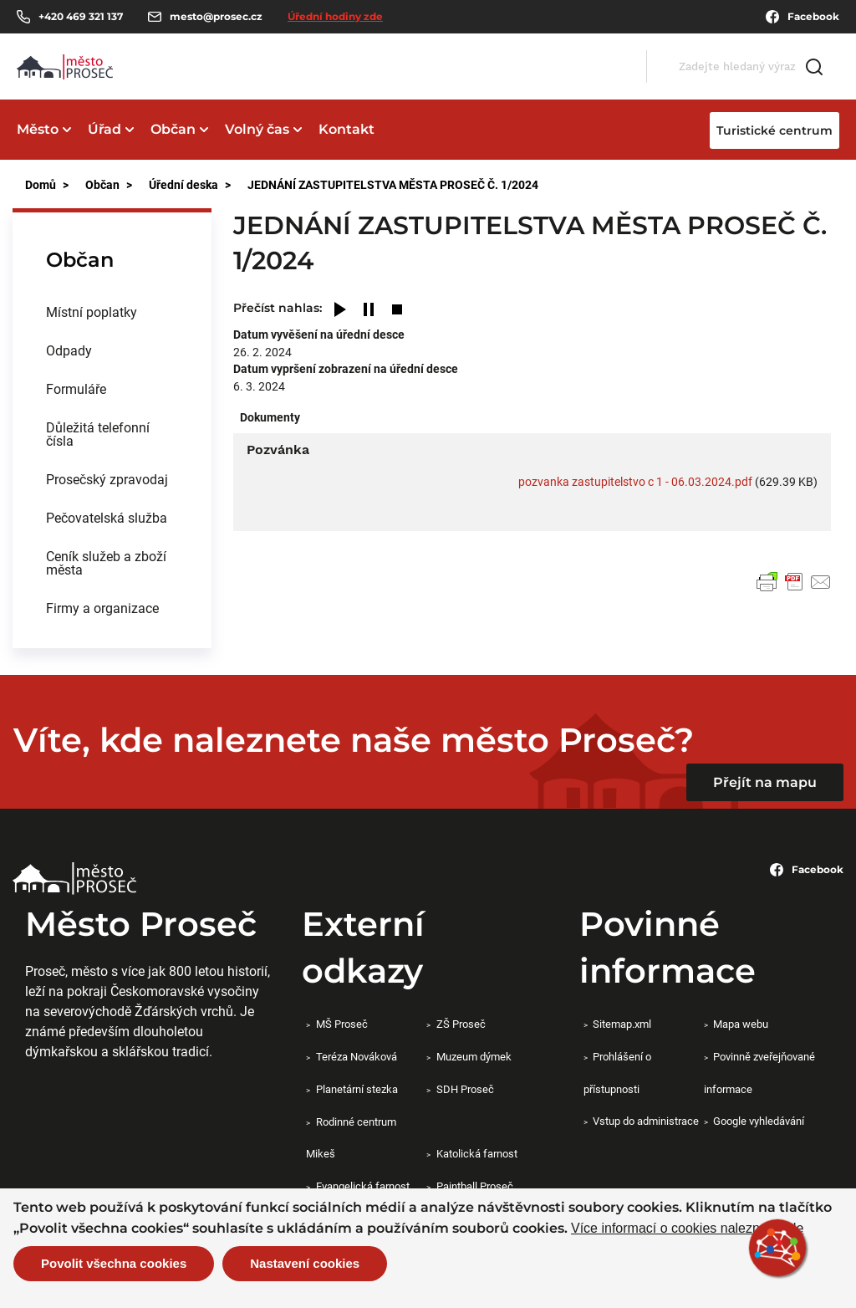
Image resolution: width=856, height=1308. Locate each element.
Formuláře (76, 388)
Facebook (802, 16)
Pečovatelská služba (106, 517)
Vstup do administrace (646, 1120)
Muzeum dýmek (474, 1056)
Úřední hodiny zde (335, 16)
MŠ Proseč (342, 1023)
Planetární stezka (357, 1088)
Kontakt (346, 129)
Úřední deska (183, 184)
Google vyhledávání (758, 1120)
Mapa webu (740, 1023)
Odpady (69, 350)
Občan (173, 129)
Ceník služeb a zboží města (106, 562)
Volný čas (257, 129)
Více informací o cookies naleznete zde (687, 1228)
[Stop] (397, 310)
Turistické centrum (774, 130)
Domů (40, 184)
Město (38, 129)
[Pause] (368, 310)
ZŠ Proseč (461, 1023)
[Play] (340, 310)
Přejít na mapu (765, 782)
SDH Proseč (465, 1088)
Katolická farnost (476, 1153)
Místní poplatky (91, 311)
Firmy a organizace (102, 607)
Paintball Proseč (474, 1185)
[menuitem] (112, 312)
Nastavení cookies (304, 1263)
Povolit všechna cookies (113, 1263)
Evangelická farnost (363, 1185)
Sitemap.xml (622, 1023)
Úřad (104, 129)
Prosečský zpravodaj (107, 479)
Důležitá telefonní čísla (98, 433)
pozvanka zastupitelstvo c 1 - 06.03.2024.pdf (635, 481)
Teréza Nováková (356, 1056)
